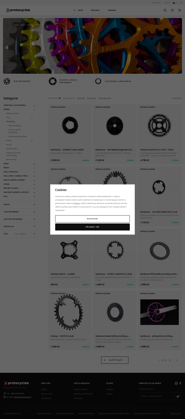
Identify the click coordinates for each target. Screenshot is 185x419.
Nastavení (92, 219)
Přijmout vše (92, 227)
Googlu (77, 203)
